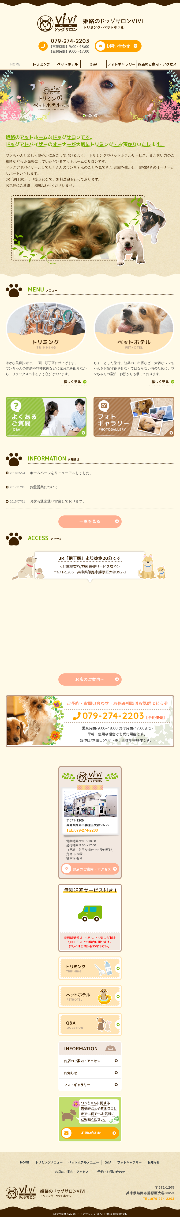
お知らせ (70, 1073)
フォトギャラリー (121, 64)
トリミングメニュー (49, 1162)
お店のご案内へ (97, 679)
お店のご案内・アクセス (157, 64)
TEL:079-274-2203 (158, 1199)
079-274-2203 (120, 715)
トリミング (41, 64)
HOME (15, 64)
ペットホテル (67, 64)
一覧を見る (99, 521)
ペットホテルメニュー (83, 1162)
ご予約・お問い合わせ (109, 1171)
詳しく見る (75, 381)
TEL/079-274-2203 (82, 830)
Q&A (93, 64)
